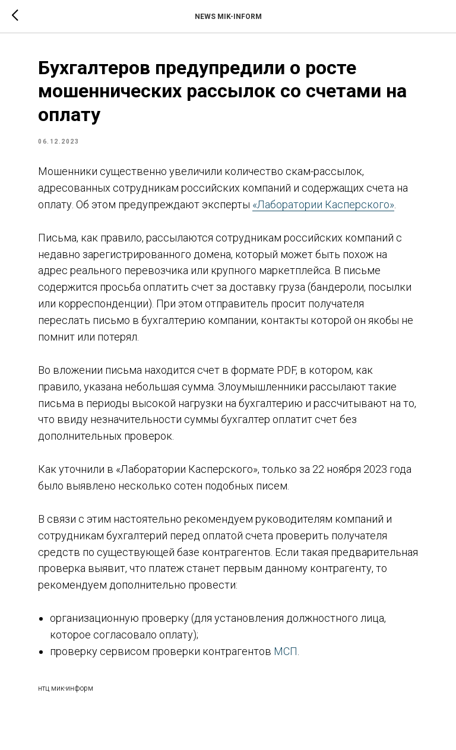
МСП (285, 651)
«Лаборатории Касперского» (323, 204)
